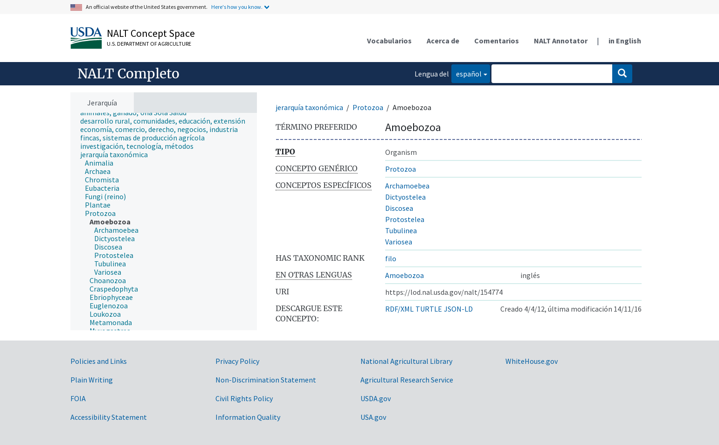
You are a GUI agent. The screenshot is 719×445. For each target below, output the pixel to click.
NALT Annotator (561, 40)
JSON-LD (458, 308)
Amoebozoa (404, 275)
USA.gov (373, 417)
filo (390, 258)
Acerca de (443, 40)
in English (624, 40)
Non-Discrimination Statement (265, 379)
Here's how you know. (237, 6)
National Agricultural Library (406, 361)
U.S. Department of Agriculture (149, 43)
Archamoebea (407, 185)
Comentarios (496, 40)
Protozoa (368, 107)
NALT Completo (128, 73)
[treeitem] (167, 121)
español (466, 73)
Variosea (398, 241)
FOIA (78, 398)
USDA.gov (375, 398)
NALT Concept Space (151, 33)
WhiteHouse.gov (531, 361)
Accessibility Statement (108, 417)
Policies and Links (98, 361)
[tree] (163, 222)
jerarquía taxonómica (309, 107)
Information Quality (247, 417)
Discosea (399, 208)
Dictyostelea (405, 197)
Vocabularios (389, 40)
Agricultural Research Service (406, 379)
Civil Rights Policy (244, 398)
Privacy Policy (237, 361)
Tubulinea (401, 230)
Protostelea (404, 219)
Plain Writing (91, 379)
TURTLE (428, 308)
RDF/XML (399, 308)
